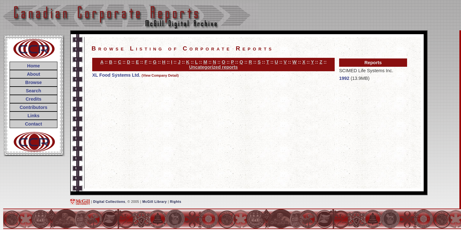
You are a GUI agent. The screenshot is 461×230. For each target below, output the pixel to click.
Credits (33, 99)
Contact (33, 123)
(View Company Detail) (160, 75)
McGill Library (154, 201)
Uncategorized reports (213, 67)
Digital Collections (109, 201)
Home (33, 65)
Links (33, 115)
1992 (344, 78)
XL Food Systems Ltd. (116, 75)
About (33, 74)
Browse (33, 82)
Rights (175, 201)
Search (33, 90)
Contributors (33, 107)
